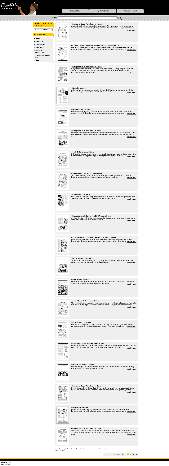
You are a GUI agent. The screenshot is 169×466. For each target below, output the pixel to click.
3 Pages (117, 454)
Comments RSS (6, 464)
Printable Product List (42, 56)
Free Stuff (39, 47)
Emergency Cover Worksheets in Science (87, 67)
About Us (39, 42)
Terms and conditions (39, 51)
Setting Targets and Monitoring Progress (87, 173)
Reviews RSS (6, 462)
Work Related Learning (80, 279)
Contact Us (40, 44)
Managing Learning (79, 88)
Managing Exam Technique (82, 109)
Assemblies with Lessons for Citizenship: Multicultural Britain (94, 237)
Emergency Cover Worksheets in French (87, 24)
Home (37, 39)
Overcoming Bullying (80, 407)
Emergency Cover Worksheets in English (87, 428)
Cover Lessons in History (81, 322)
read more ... (131, 30)
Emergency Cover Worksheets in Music (86, 386)
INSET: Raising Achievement (82, 258)
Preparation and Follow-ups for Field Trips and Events (91, 216)
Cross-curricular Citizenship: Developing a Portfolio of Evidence (95, 45)
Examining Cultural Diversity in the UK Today (88, 343)
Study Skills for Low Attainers (83, 152)
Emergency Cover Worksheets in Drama (86, 131)
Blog (37, 60)
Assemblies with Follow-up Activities (85, 301)
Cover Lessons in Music (81, 195)
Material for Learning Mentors (83, 364)
